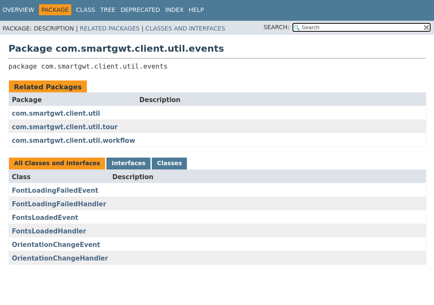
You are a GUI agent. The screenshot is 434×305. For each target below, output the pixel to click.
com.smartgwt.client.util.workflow (73, 140)
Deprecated (140, 9)
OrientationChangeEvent (56, 245)
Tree (107, 9)
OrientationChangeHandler (60, 258)
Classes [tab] (169, 163)
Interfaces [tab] (128, 163)
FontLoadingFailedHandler (59, 204)
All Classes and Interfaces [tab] (57, 163)
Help (196, 9)
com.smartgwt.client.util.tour (65, 127)
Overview (18, 9)
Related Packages (109, 28)
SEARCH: (276, 27)
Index (174, 9)
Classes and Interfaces (185, 28)
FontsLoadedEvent (45, 218)
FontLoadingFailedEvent (55, 190)
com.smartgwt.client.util (56, 113)
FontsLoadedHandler (49, 231)
